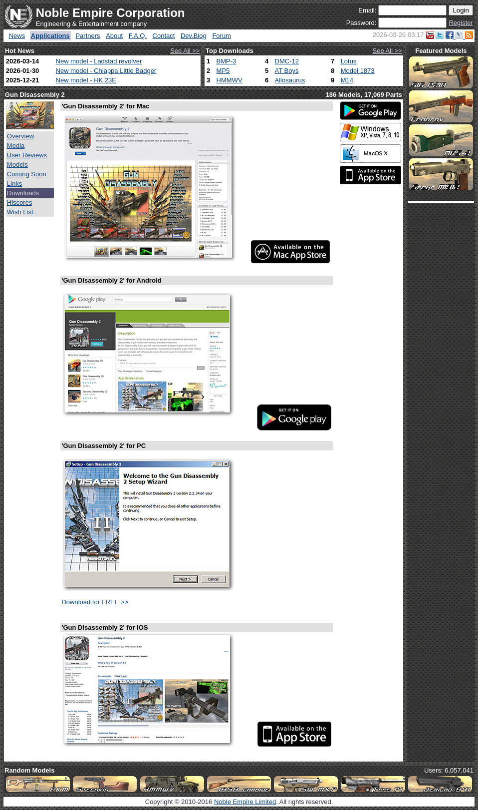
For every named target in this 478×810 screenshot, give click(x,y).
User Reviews (27, 155)
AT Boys (287, 70)
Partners (87, 35)
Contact (164, 35)
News (17, 35)
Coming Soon (26, 174)
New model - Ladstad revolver (99, 61)
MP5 (223, 70)
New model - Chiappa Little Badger (106, 70)
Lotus (349, 61)
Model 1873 (358, 70)
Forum (221, 35)
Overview (20, 136)
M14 (347, 80)
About (114, 35)
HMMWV (229, 80)
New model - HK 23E (86, 80)
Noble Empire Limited (245, 802)
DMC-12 (287, 61)
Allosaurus (290, 80)
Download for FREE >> (94, 602)
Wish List (20, 212)
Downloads (23, 193)
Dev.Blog (194, 35)
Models (17, 164)
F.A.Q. (138, 35)
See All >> (185, 50)
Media (15, 145)
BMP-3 (227, 61)
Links (14, 183)
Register (461, 22)
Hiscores (19, 202)
